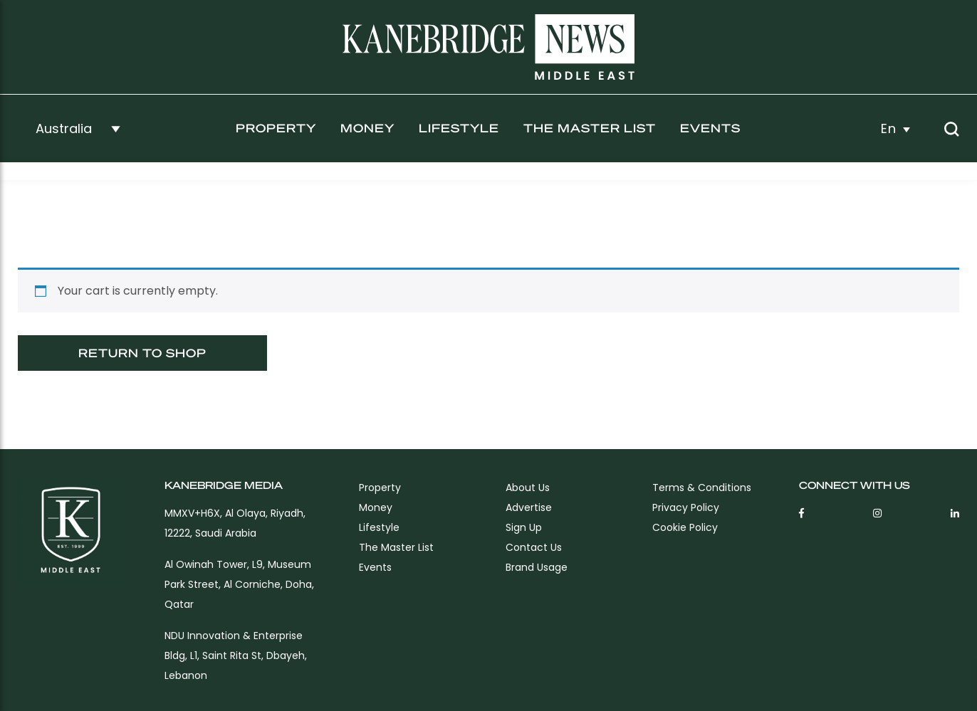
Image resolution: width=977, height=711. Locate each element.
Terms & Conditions (701, 487)
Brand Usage (537, 567)
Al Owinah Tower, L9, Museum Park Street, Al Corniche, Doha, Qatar (239, 584)
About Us (528, 487)
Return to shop (142, 352)
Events (710, 127)
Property (276, 127)
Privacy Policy (685, 507)
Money (367, 127)
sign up (524, 527)
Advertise (529, 507)
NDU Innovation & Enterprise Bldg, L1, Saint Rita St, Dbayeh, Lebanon (235, 655)
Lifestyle (459, 127)
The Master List (589, 127)
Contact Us (534, 547)
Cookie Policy (685, 527)
